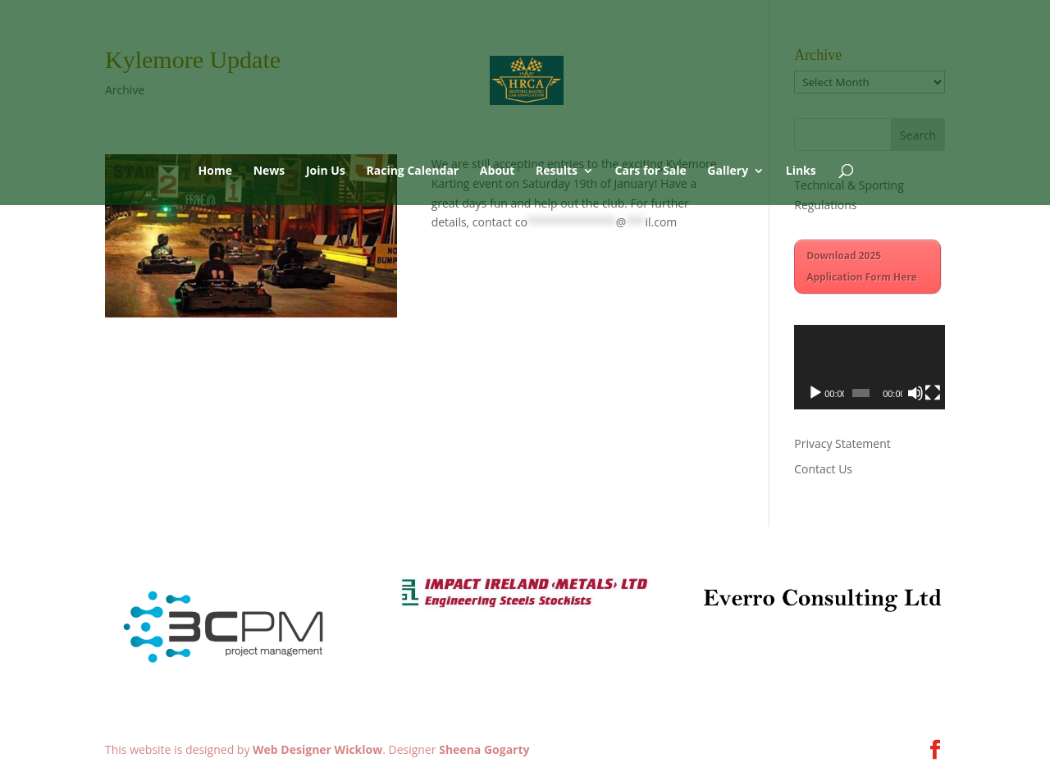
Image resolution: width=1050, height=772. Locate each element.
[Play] (815, 393)
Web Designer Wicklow (317, 749)
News (269, 171)
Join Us (325, 171)
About (497, 171)
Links (801, 171)
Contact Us (823, 469)
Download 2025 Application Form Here (861, 266)
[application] (869, 367)
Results (557, 171)
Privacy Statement (842, 443)
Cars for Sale (651, 171)
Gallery (727, 171)
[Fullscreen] (932, 393)
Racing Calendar (413, 171)
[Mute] (915, 393)
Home (215, 171)
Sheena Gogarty (484, 749)
